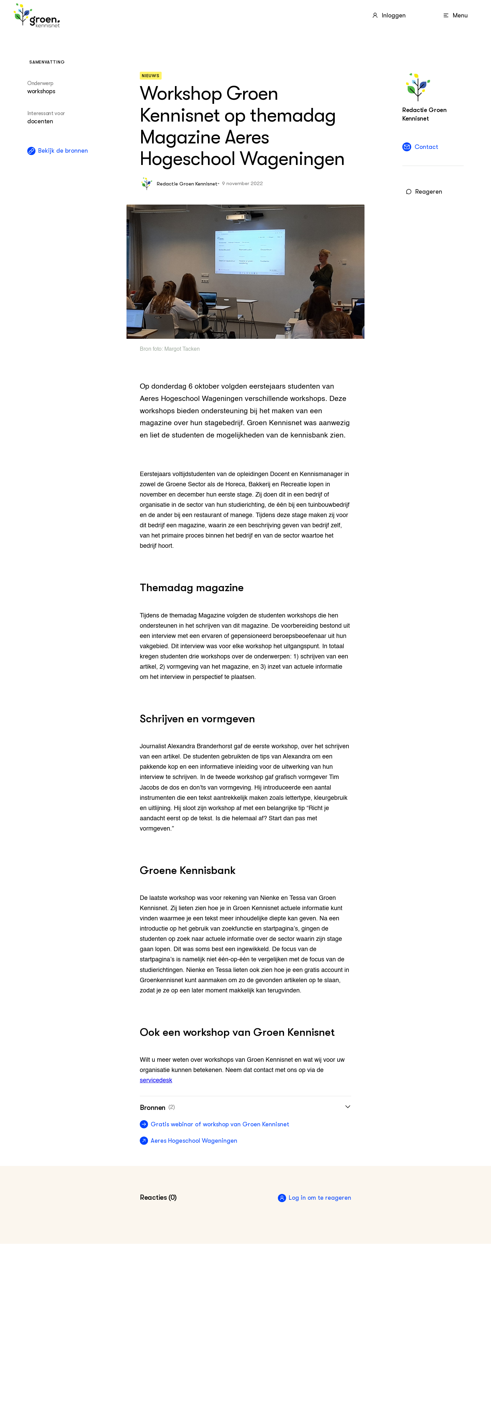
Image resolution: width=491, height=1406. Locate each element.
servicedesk (156, 1080)
